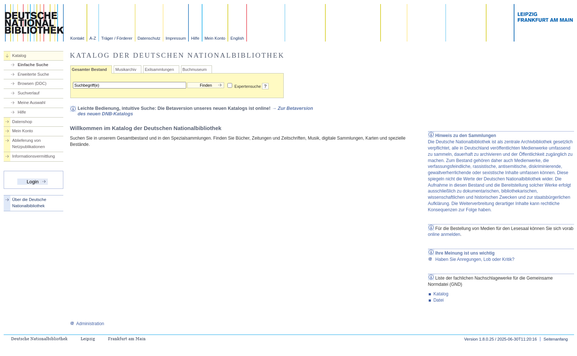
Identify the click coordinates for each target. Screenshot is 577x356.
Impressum (176, 38)
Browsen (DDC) (32, 83)
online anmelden (444, 234)
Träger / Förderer (116, 38)
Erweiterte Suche (33, 74)
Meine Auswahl (31, 102)
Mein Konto (215, 38)
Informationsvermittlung (33, 156)
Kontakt (77, 38)
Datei (438, 300)
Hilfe (195, 38)
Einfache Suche (33, 64)
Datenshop (22, 121)
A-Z (92, 38)
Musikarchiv (125, 69)
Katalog (19, 55)
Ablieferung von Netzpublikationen (28, 143)
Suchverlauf (28, 93)
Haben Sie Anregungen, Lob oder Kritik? (471, 259)
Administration (87, 323)
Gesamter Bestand (89, 69)
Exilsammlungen (159, 69)
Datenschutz (149, 38)
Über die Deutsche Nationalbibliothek (29, 202)
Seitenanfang (556, 339)
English (237, 38)
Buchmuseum (195, 69)
